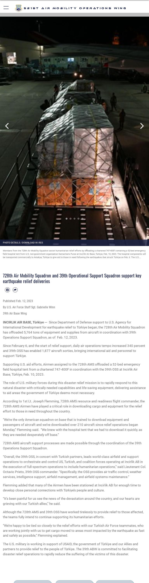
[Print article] (7, 289)
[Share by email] (15, 289)
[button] (6, 8)
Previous (7, 126)
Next (141, 126)
